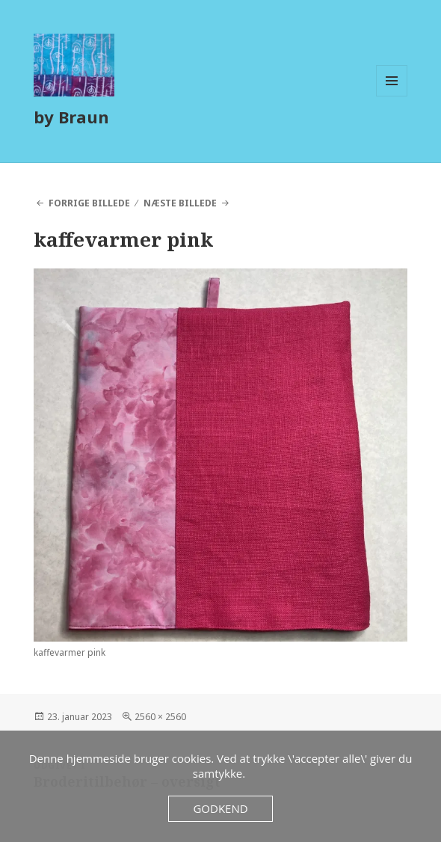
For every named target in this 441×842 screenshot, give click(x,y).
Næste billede (180, 203)
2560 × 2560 (160, 716)
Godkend (220, 808)
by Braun (71, 116)
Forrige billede (89, 203)
